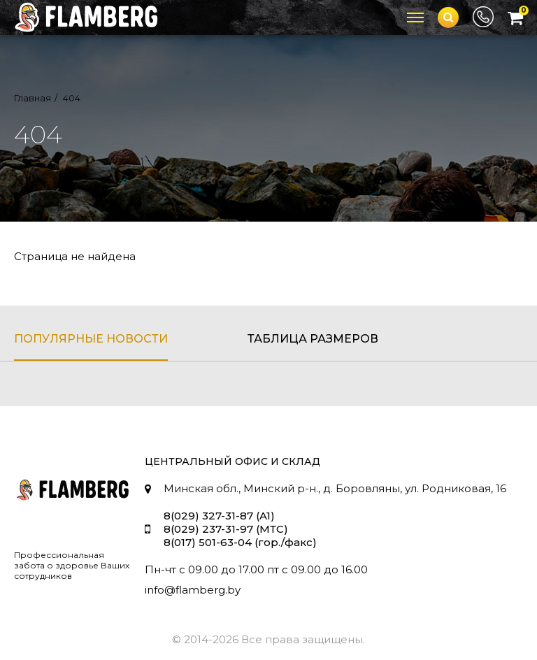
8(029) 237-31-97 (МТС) (226, 529)
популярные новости (91, 338)
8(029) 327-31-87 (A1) (219, 515)
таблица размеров (313, 338)
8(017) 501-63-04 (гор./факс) (240, 542)
